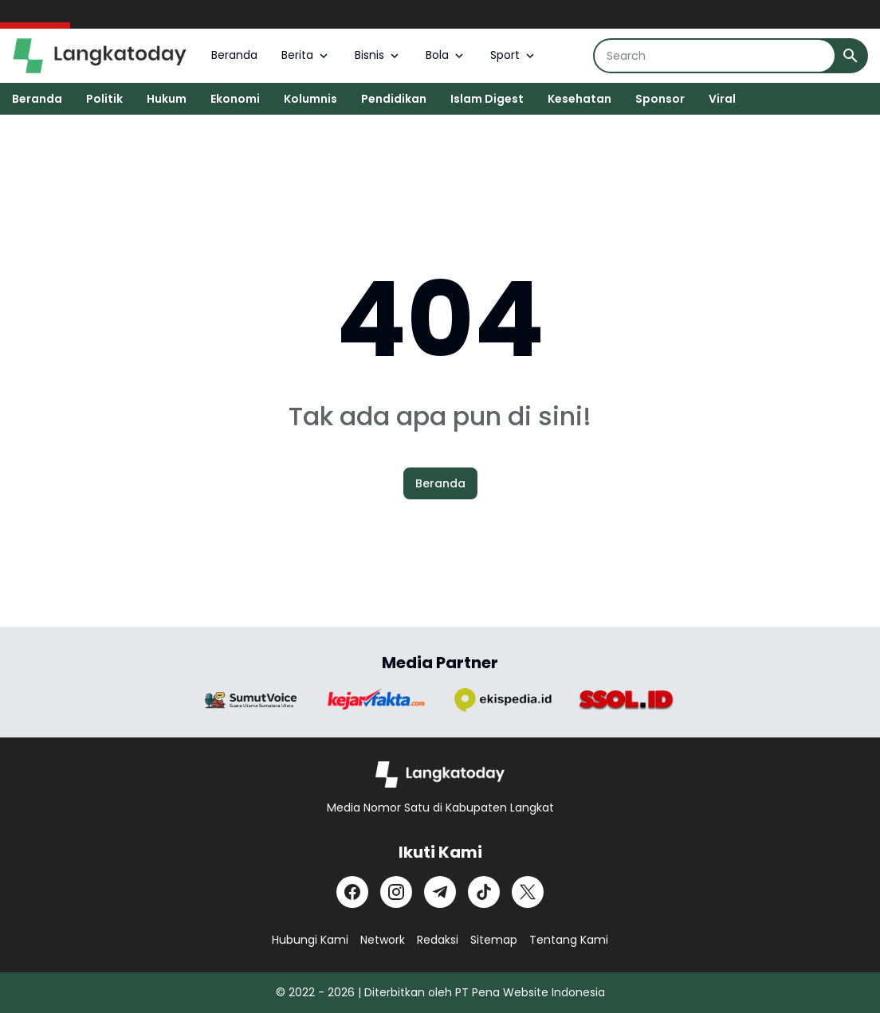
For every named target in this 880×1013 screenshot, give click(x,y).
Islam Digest (487, 99)
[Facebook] (352, 892)
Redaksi (437, 940)
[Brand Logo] (251, 700)
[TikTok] (484, 892)
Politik (104, 99)
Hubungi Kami (310, 940)
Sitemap (493, 940)
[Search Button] (850, 56)
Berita (306, 55)
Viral (722, 99)
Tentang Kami (568, 940)
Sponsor (660, 99)
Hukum (167, 99)
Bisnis (378, 55)
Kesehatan (579, 99)
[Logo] (440, 774)
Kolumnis (310, 99)
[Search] (715, 56)
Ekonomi (235, 99)
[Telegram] (440, 892)
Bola (446, 55)
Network (382, 940)
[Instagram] (396, 892)
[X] (528, 892)
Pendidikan (393, 99)
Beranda (234, 55)
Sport (513, 55)
